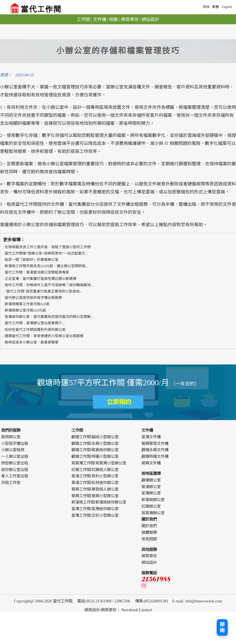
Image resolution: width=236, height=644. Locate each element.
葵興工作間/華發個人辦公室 (95, 489)
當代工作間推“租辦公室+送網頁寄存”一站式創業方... (46, 253)
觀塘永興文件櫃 (154, 450)
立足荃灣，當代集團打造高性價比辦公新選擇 (40, 279)
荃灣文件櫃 (151, 437)
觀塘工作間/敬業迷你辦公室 (95, 450)
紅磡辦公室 (151, 506)
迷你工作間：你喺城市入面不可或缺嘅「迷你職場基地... (49, 285)
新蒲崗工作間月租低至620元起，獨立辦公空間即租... (46, 266)
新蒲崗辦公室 (153, 499)
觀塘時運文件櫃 (154, 456)
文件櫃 (99, 19)
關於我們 (149, 526)
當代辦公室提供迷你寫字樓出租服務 (33, 298)
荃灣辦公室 (151, 493)
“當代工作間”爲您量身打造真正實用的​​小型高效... (43, 291)
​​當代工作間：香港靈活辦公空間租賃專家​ (37, 272)
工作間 (83, 19)
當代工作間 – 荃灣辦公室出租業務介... (35, 323)
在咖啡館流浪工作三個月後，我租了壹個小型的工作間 (48, 247)
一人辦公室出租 (14, 456)
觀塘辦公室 (151, 480)
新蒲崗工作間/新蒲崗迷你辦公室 (99, 502)
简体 (206, 7)
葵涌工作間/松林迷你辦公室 (95, 482)
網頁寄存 (130, 19)
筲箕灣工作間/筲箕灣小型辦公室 (99, 463)
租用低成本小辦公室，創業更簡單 (31, 342)
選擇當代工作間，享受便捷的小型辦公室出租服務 (44, 336)
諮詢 (222, 627)
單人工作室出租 (14, 476)
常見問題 (149, 539)
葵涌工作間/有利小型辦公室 (95, 476)
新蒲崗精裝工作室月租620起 (27, 304)
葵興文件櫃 (151, 463)
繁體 (215, 7)
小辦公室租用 (12, 450)
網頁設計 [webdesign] (92, 610)
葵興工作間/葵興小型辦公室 (95, 496)
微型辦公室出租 (14, 463)
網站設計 (150, 19)
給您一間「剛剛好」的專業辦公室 (31, 260)
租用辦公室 (10, 437)
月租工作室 (10, 482)
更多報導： (14, 239)
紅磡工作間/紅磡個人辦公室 (95, 469)
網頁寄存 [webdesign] (108, 610)
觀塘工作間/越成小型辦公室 (95, 437)
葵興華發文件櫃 (154, 443)
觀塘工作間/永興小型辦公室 (95, 443)
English (227, 7)
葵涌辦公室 (151, 487)
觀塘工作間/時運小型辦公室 (95, 456)
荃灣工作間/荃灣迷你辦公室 (95, 509)
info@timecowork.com (203, 601)
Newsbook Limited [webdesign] (136, 610)
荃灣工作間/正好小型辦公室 (95, 515)
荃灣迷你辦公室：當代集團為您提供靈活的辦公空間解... (49, 317)
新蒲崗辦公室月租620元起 (25, 310)
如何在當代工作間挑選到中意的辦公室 (35, 330)
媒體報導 (149, 532)
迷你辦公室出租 (14, 469)
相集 (113, 19)
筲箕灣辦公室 (153, 513)
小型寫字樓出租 (14, 443)
